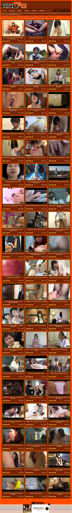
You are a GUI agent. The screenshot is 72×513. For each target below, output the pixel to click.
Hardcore (19, 10)
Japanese (34, 10)
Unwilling (42, 10)
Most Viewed (12, 10)
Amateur (27, 10)
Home (4, 10)
